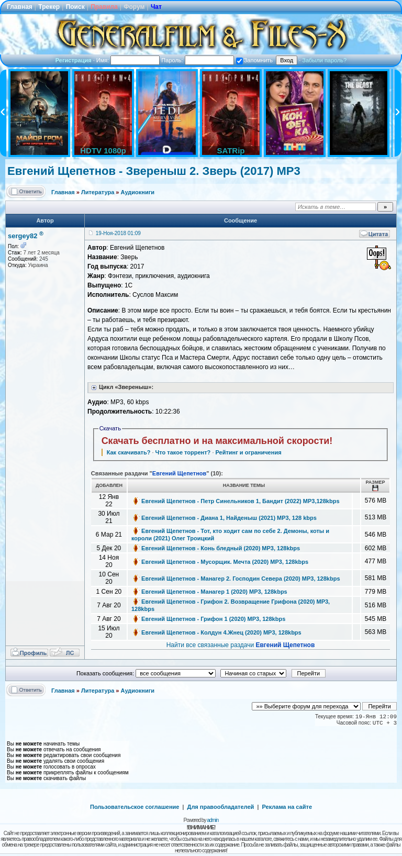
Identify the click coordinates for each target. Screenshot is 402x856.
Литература (97, 192)
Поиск (75, 6)
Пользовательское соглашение (134, 807)
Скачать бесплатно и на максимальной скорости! (217, 441)
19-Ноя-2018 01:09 (118, 233)
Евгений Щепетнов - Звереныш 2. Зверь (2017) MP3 (153, 170)
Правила (104, 6)
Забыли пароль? (324, 60)
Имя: (128, 60)
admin (212, 820)
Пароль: (197, 60)
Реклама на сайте (287, 807)
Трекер (49, 6)
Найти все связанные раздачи (240, 645)
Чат (156, 6)
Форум (134, 6)
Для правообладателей (220, 807)
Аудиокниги (138, 192)
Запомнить (254, 60)
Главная (19, 6)
